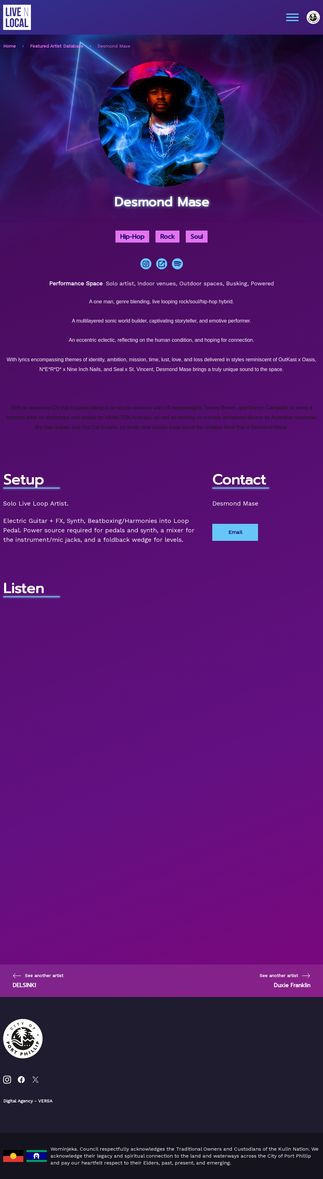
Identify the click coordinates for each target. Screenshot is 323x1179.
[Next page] (285, 981)
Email (235, 532)
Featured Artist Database (56, 46)
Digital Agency (18, 1100)
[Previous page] (38, 981)
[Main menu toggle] (292, 17)
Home (9, 46)
